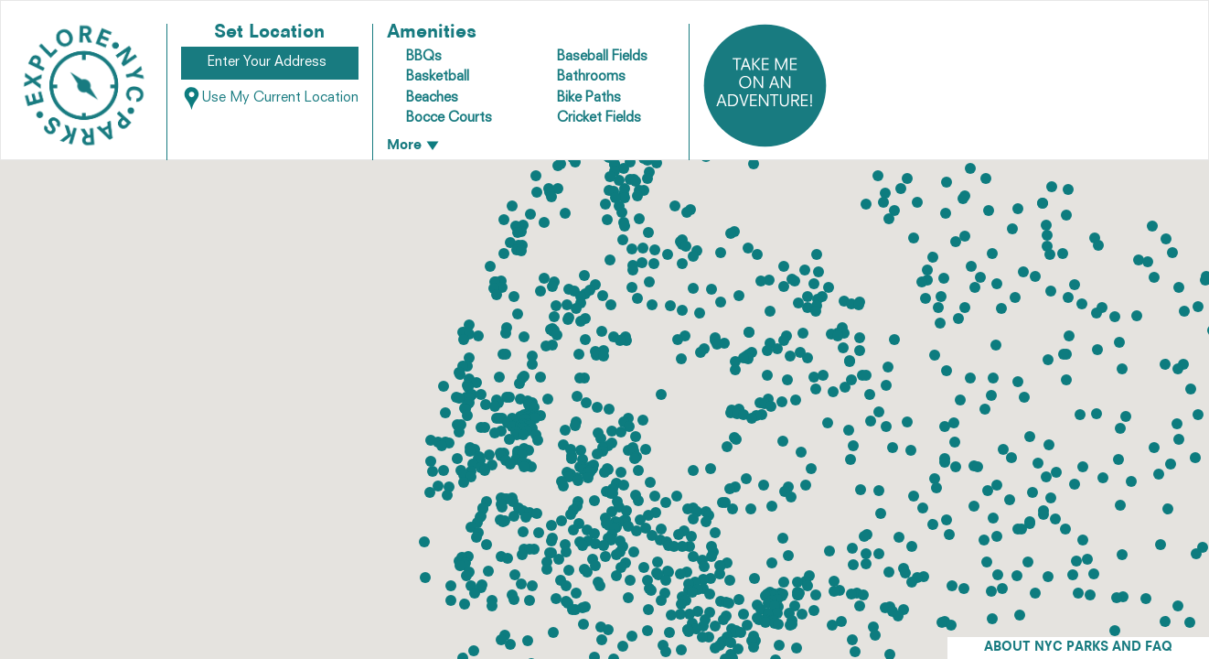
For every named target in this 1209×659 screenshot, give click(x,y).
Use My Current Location (269, 98)
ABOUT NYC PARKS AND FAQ (1078, 647)
